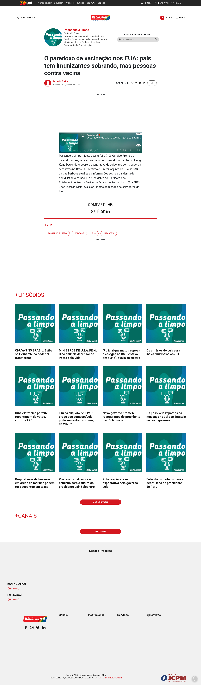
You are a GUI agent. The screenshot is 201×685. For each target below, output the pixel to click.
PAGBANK (70, 3)
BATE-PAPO (161, 3)
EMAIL (176, 3)
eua (94, 233)
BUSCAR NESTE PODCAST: (138, 34)
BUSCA (146, 3)
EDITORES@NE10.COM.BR (110, 678)
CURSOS (80, 3)
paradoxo (108, 233)
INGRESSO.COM (45, 3)
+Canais (26, 516)
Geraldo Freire (60, 81)
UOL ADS (101, 3)
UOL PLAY (91, 3)
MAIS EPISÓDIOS (100, 502)
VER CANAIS (100, 531)
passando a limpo (57, 233)
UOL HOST (58, 3)
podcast (79, 233)
